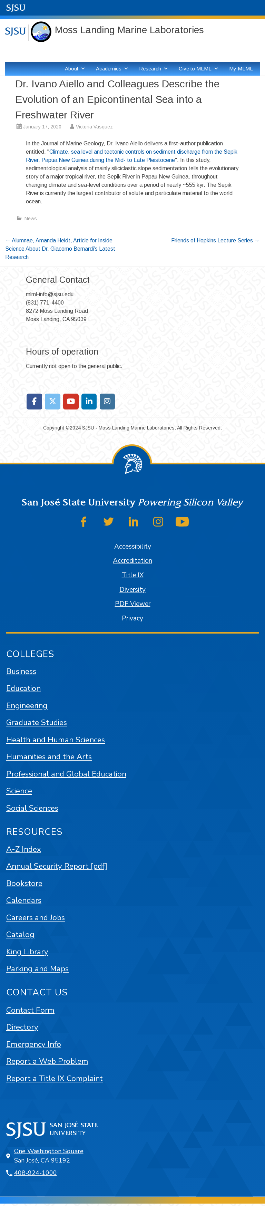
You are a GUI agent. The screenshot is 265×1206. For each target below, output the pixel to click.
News (30, 218)
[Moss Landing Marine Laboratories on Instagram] (107, 401)
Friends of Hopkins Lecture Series (215, 240)
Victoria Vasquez (94, 126)
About (75, 69)
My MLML (241, 68)
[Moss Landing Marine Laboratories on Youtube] (71, 401)
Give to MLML (199, 69)
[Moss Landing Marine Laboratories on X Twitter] (52, 401)
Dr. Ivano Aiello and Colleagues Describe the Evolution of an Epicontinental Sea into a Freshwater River (117, 99)
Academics (112, 69)
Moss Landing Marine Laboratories (129, 30)
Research (153, 69)
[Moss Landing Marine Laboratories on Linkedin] (89, 401)
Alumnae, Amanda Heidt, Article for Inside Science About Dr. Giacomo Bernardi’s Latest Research (60, 249)
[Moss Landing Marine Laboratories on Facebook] (34, 401)
